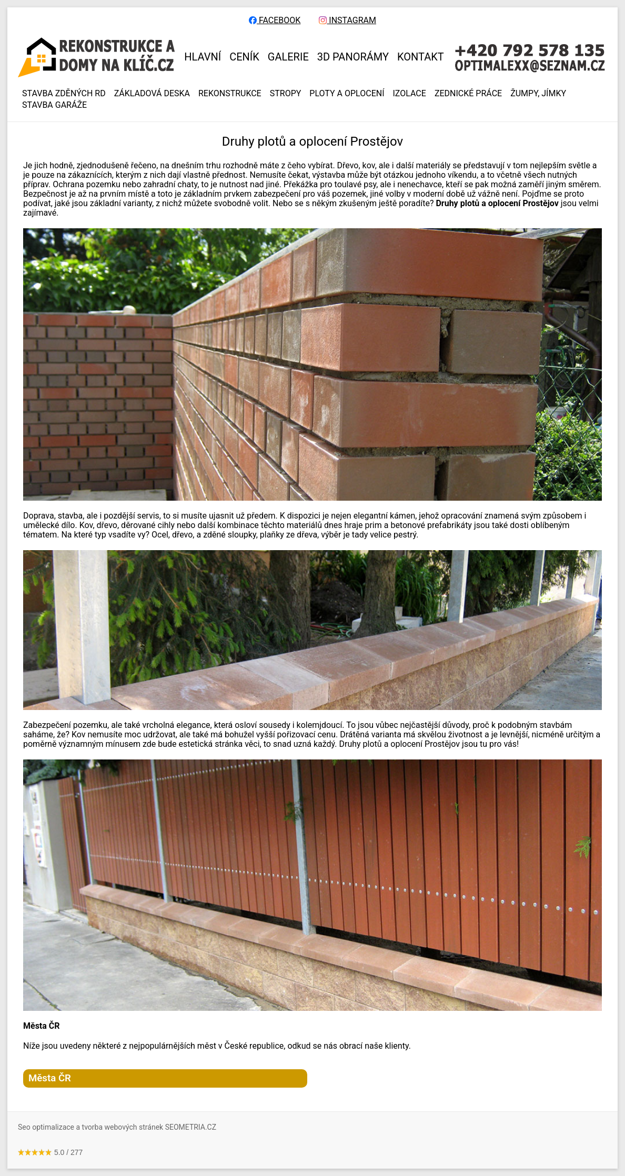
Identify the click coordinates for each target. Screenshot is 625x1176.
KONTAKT (420, 57)
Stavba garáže (54, 105)
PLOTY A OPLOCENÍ (346, 93)
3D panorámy (353, 57)
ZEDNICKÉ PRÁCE (468, 93)
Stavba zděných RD (64, 93)
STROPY (285, 93)
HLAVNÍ (202, 57)
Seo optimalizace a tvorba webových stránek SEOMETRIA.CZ (117, 1127)
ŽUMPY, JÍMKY (538, 93)
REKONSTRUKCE (229, 93)
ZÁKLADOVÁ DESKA (152, 93)
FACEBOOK (274, 20)
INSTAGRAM (347, 20)
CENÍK (244, 57)
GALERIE (288, 57)
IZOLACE (409, 93)
